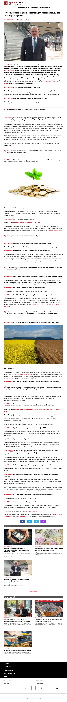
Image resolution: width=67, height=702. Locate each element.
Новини (7, 663)
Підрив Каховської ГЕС (23, 7)
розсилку (22, 516)
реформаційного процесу (24, 374)
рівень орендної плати (55, 230)
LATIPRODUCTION (39, 681)
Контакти (6, 683)
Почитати (7, 667)
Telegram (6, 516)
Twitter (59, 514)
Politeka (15, 368)
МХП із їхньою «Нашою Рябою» (19, 452)
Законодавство (9, 673)
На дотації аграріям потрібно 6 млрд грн (27, 222)
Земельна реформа (44, 7)
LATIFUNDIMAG (39, 683)
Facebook (54, 514)
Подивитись (8, 670)
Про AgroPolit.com (8, 681)
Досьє (6, 677)
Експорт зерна (34, 7)
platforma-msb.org (18, 208)
